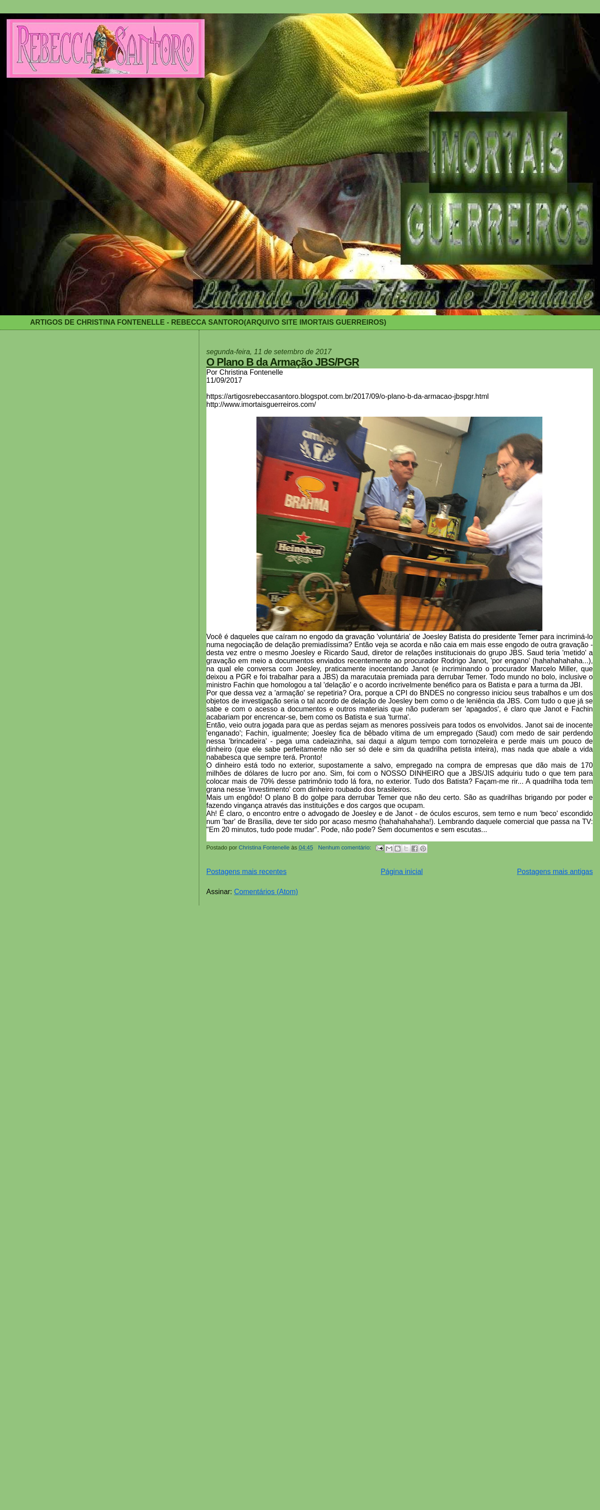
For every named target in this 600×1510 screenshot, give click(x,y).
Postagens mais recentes (246, 871)
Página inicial (402, 871)
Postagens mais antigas (555, 871)
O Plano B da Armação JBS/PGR (282, 362)
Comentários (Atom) (266, 891)
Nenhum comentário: (345, 847)
